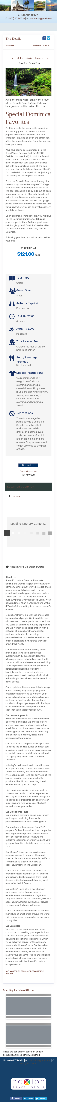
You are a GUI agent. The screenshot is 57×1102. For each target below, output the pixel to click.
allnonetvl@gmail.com (40, 18)
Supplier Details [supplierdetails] (41, 46)
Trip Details (13, 38)
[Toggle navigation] (3, 27)
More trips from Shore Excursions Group (25, 972)
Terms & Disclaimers (29, 471)
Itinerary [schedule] (11, 46)
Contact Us (28, 465)
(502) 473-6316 (17, 18)
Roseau (17, 496)
